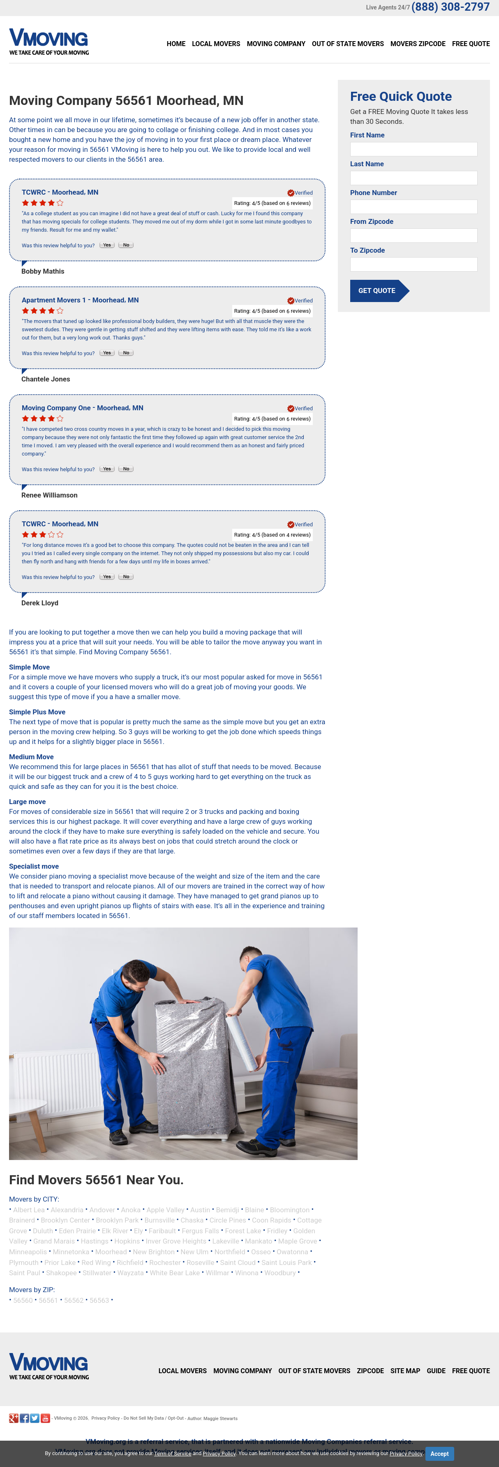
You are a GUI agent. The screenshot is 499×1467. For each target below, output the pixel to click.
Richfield (130, 1262)
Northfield (230, 1252)
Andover (103, 1209)
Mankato (258, 1241)
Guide (436, 1371)
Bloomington (290, 1209)
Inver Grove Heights (176, 1241)
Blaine (254, 1209)
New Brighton (154, 1252)
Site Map (405, 1371)
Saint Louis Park (286, 1262)
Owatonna (292, 1252)
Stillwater (97, 1273)
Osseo (261, 1252)
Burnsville (160, 1220)
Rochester (165, 1262)
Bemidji (227, 1209)
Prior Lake (60, 1262)
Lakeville (226, 1241)
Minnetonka (71, 1252)
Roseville (201, 1262)
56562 (74, 1300)
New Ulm (194, 1252)
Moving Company (276, 44)
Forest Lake (243, 1230)
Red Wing (96, 1262)
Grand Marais (54, 1241)
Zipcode (370, 1371)
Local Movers (216, 44)
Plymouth (24, 1262)
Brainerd (22, 1220)
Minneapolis (28, 1252)
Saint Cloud (238, 1262)
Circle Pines (228, 1220)
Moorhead (111, 1252)
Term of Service (173, 1454)
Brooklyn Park (117, 1220)
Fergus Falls (200, 1230)
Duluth (43, 1230)
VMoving (63, 1418)
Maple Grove (297, 1241)
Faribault (162, 1230)
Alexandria (67, 1209)
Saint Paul (24, 1273)
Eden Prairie (77, 1230)
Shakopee (61, 1273)
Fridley (277, 1230)
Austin (200, 1209)
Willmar (217, 1273)
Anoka (131, 1209)
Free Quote (471, 44)
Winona (247, 1273)
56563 (99, 1300)
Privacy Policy (106, 1418)
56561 (48, 1300)
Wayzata (131, 1273)
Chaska (191, 1220)
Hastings (95, 1241)
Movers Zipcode (418, 44)
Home (176, 44)
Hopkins (127, 1241)
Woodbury (280, 1273)
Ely (138, 1230)
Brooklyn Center (65, 1220)
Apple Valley (165, 1209)
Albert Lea (29, 1209)
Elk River (115, 1230)
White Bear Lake (175, 1273)
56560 (23, 1300)
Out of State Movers (348, 44)
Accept (440, 1454)
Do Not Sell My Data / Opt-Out (154, 1418)
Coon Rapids (271, 1220)
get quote (376, 290)
